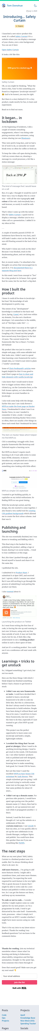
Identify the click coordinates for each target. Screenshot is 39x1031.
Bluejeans (25, 138)
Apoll (22, 1015)
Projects (20, 26)
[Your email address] (19, 976)
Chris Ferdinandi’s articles (20, 368)
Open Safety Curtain (10, 49)
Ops (3, 1018)
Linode (31, 826)
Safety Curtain (21, 36)
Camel (16, 314)
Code (4, 1015)
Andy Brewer (22, 776)
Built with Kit (19, 988)
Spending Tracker (28, 1023)
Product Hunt (21, 572)
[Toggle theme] (35, 5)
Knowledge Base (27, 1018)
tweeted (10, 591)
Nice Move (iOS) (27, 1020)
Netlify (22, 843)
